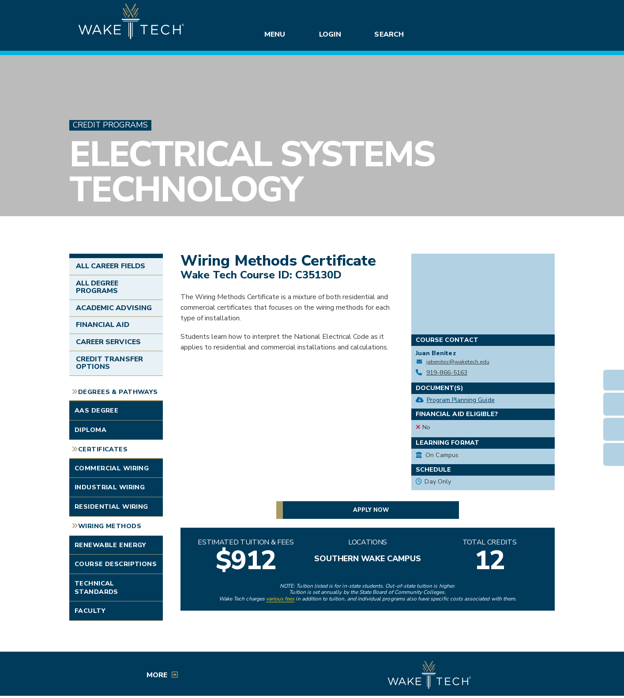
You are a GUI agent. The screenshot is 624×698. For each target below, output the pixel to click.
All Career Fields (110, 266)
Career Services (108, 342)
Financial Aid (102, 325)
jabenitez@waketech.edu (457, 361)
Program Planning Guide (461, 400)
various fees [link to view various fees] (280, 598)
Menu (274, 34)
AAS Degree (96, 410)
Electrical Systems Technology (251, 172)
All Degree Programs (97, 287)
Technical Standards (96, 587)
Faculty (90, 610)
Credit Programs (110, 125)
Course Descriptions (116, 563)
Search (388, 34)
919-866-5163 (446, 372)
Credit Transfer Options (109, 363)
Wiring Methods (109, 526)
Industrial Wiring (110, 487)
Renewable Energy (111, 544)
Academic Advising (114, 308)
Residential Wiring (111, 506)
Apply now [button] (371, 510)
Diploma (90, 429)
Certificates (103, 449)
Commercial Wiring (112, 468)
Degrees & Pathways (118, 391)
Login (330, 34)
